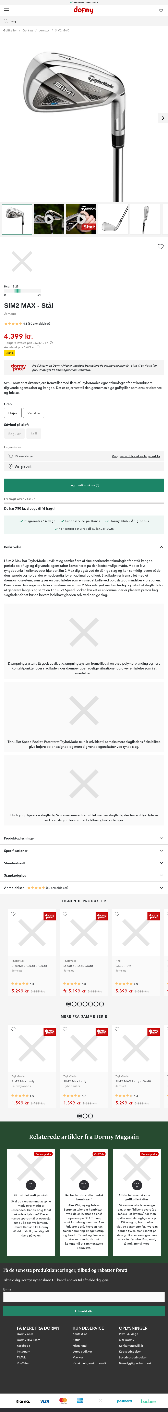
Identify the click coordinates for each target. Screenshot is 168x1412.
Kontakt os (80, 1333)
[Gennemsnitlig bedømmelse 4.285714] (124, 1096)
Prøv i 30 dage (128, 1333)
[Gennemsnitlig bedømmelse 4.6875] (72, 1096)
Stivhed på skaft (16, 424)
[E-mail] (84, 1297)
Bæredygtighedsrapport (135, 1363)
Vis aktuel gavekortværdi (89, 1363)
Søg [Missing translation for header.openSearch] (9, 20)
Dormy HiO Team (28, 1339)
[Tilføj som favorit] (160, 246)
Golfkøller (10, 30)
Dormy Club (25, 1333)
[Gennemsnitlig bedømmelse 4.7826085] (20, 984)
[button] (73, 1003)
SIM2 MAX (62, 30)
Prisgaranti (80, 1345)
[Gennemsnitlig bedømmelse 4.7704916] (72, 984)
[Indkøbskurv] (160, 10)
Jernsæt (44, 30)
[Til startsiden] (83, 10)
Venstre (33, 413)
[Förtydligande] (51, 343)
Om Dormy (126, 1339)
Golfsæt (28, 30)
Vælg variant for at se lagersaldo (136, 456)
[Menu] (7, 10)
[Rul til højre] (163, 118)
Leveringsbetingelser (133, 1357)
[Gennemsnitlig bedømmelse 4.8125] (13, 324)
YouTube (22, 1363)
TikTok (21, 1357)
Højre (12, 413)
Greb (8, 403)
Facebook (23, 1345)
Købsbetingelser (130, 1351)
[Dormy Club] (148, 10)
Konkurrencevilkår (131, 1345)
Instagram (23, 1351)
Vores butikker (82, 1351)
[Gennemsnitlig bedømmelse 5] (124, 984)
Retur (76, 1339)
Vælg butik (20, 466)
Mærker (78, 1357)
